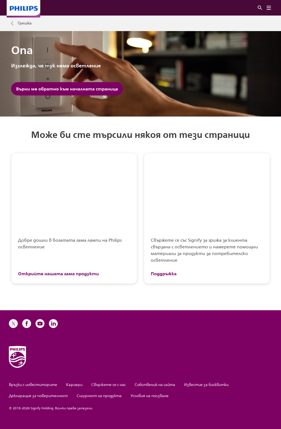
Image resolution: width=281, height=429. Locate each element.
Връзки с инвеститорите (33, 385)
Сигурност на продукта (99, 396)
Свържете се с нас (108, 385)
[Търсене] (260, 7)
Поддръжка (164, 273)
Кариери (74, 385)
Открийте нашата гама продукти (58, 273)
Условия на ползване (150, 396)
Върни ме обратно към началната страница (67, 89)
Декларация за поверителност (38, 396)
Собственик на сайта (155, 385)
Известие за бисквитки (206, 385)
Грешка (25, 23)
